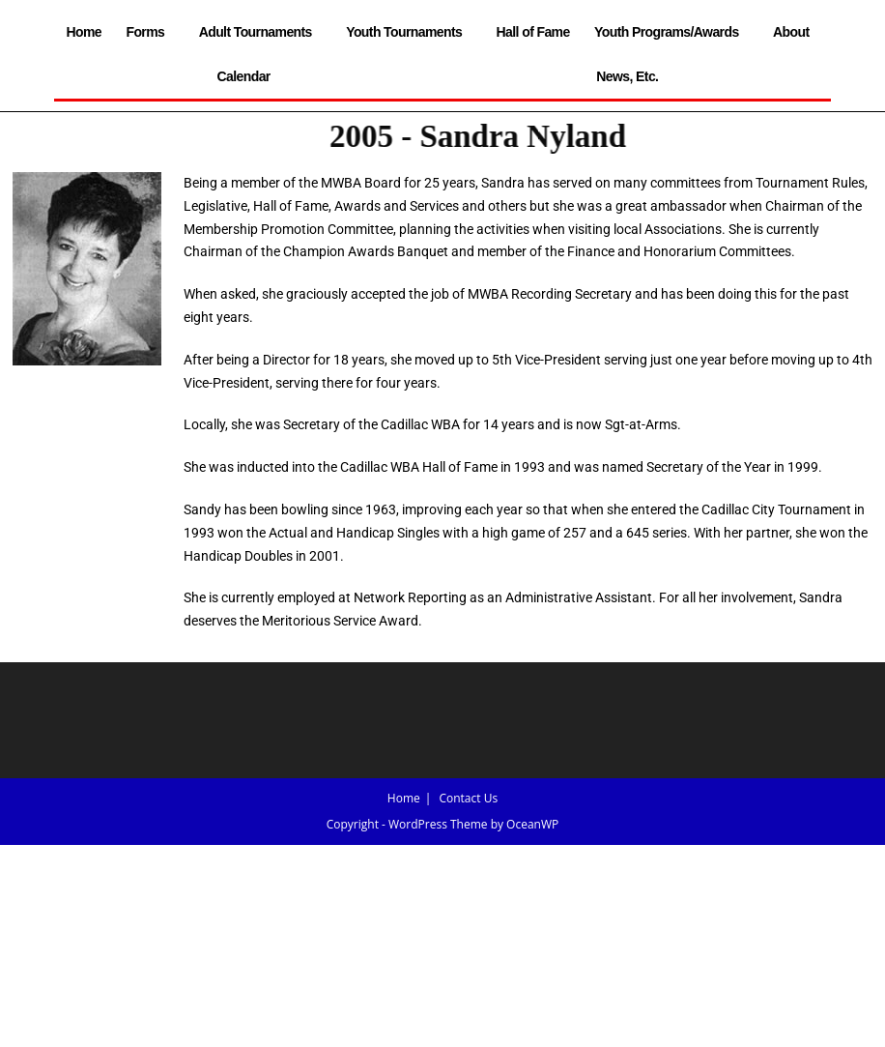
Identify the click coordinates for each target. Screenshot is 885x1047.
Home (84, 32)
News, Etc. (632, 76)
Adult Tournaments (260, 32)
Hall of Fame (533, 32)
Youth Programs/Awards (671, 32)
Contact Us (468, 798)
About (795, 32)
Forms (150, 32)
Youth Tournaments (408, 32)
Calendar (244, 76)
